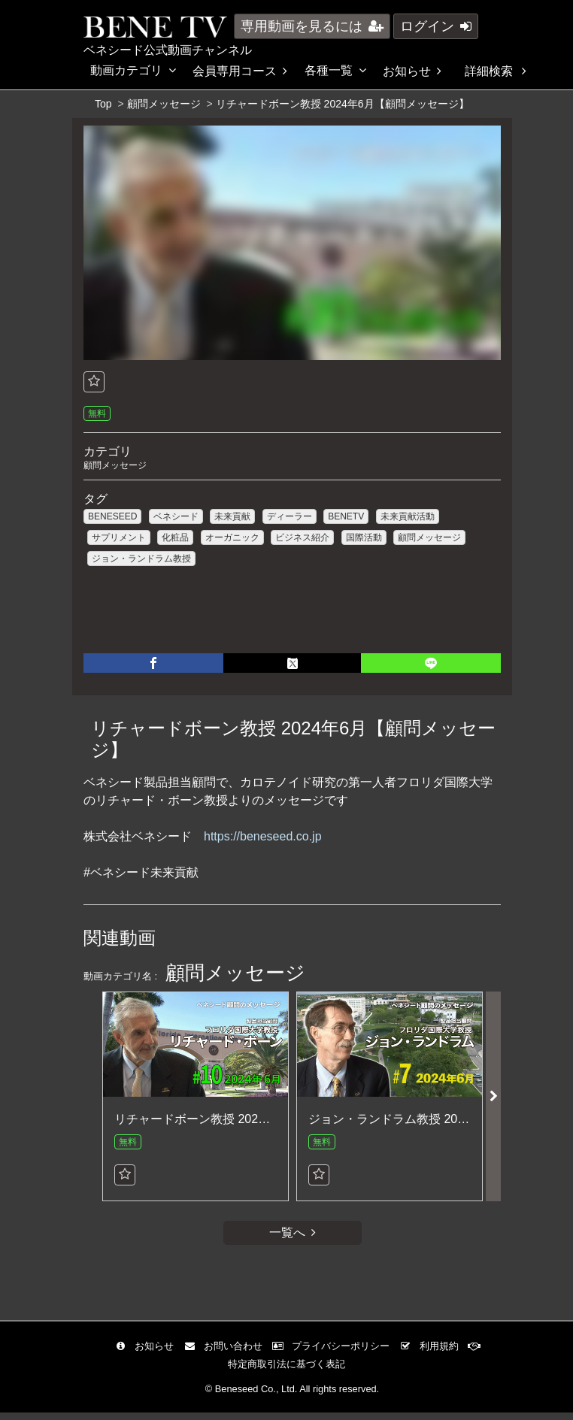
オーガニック (232, 539)
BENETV (346, 518)
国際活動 (364, 539)
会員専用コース (240, 71)
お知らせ (412, 71)
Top (103, 104)
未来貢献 (232, 518)
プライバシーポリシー (335, 1353)
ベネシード (176, 518)
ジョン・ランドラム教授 (141, 560)
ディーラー (289, 518)
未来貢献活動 (407, 518)
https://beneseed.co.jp (263, 842)
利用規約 (433, 1353)
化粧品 (175, 539)
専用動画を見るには (312, 26)
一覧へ (292, 1240)
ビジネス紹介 (302, 539)
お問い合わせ (226, 1353)
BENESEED (112, 518)
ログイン (435, 26)
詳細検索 (495, 71)
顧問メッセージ (164, 104)
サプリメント (119, 539)
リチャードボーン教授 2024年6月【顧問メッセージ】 (259, 1124)
